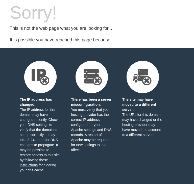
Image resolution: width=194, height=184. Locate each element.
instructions (29, 165)
